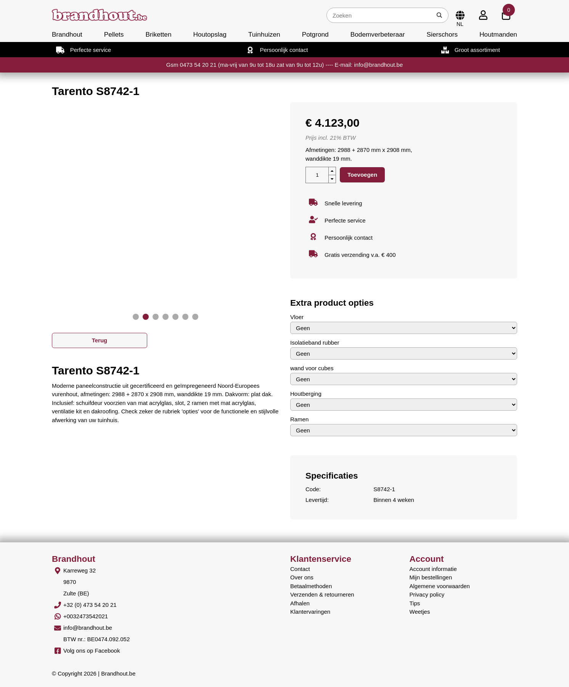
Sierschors (442, 34)
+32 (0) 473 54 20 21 (90, 605)
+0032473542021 (85, 616)
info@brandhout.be (87, 627)
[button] (136, 317)
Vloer (297, 317)
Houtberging (305, 393)
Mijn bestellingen (431, 577)
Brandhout (67, 34)
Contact (300, 569)
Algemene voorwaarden (440, 586)
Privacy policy (427, 594)
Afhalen (300, 603)
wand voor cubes (311, 368)
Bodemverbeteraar (377, 34)
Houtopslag (210, 34)
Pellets (114, 34)
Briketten (158, 34)
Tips (415, 603)
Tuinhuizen (264, 34)
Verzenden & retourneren (322, 594)
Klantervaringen (310, 611)
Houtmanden (498, 34)
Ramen (299, 419)
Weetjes (420, 611)
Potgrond (315, 34)
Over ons (301, 577)
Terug (100, 340)
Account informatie (433, 569)
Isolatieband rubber (314, 342)
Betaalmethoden (311, 586)
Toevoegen (362, 174)
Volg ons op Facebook (91, 650)
